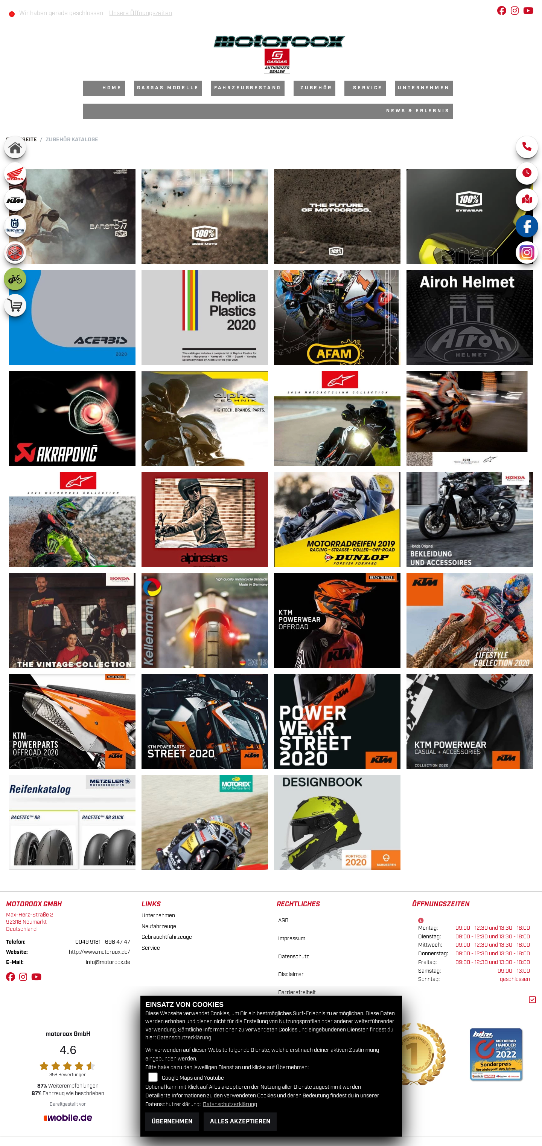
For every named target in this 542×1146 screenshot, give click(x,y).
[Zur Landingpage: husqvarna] (15, 226)
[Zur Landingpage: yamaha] (15, 252)
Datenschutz (293, 956)
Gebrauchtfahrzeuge (167, 937)
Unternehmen (423, 88)
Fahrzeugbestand (248, 88)
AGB (283, 920)
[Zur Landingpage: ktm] (15, 199)
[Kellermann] (205, 620)
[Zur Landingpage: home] (15, 147)
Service (368, 88)
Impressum (291, 938)
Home (112, 88)
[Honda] (72, 620)
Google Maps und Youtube (193, 1078)
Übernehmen (172, 1122)
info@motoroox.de (108, 962)
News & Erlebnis (418, 111)
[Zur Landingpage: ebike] (15, 279)
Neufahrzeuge (159, 926)
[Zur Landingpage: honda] (15, 173)
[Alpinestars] (337, 418)
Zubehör (316, 88)
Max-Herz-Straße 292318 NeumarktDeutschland (29, 921)
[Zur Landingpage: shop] (15, 305)
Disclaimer (291, 974)
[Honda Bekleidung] (469, 519)
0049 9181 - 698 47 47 (102, 942)
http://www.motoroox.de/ (99, 952)
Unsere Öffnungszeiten (140, 13)
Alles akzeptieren (240, 1122)
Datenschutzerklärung (184, 1037)
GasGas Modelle (168, 88)
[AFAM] (337, 317)
